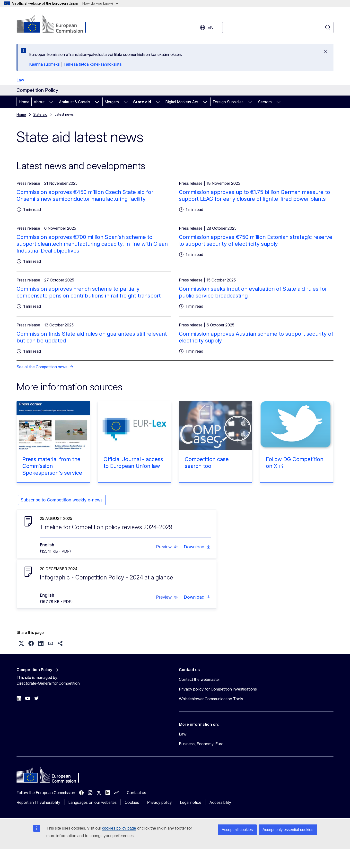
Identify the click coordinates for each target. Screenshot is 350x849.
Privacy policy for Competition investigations (218, 689)
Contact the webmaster (199, 679)
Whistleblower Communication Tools (211, 698)
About (39, 101)
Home (24, 101)
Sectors (265, 101)
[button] (167, 547)
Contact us (136, 792)
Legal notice (190, 802)
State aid (142, 101)
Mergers (112, 101)
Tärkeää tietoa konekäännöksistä (92, 64)
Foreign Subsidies (228, 101)
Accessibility (220, 802)
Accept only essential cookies (287, 830)
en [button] (206, 27)
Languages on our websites (92, 802)
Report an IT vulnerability (38, 802)
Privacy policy (159, 802)
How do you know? (100, 3)
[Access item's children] (51, 102)
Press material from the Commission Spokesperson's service (52, 466)
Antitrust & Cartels (74, 101)
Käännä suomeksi (44, 64)
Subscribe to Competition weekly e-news (62, 499)
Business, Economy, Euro (201, 743)
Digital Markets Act (181, 101)
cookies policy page (119, 828)
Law (20, 80)
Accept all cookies (237, 830)
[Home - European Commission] (56, 24)
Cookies (132, 802)
